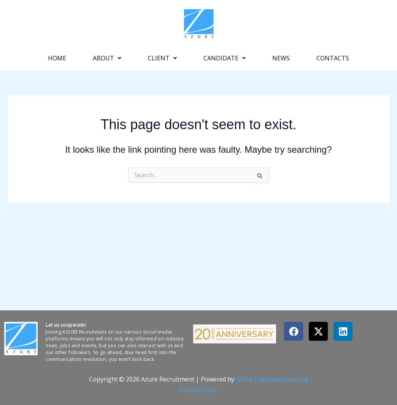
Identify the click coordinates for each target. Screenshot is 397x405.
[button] (107, 58)
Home (57, 58)
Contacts (332, 58)
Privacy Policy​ (198, 390)
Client (162, 58)
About (107, 58)
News (281, 58)
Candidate (224, 58)
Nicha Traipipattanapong (272, 379)
